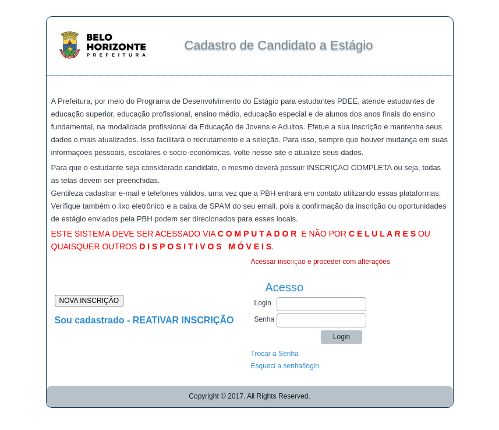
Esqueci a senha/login (285, 366)
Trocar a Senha (275, 354)
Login (262, 303)
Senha (264, 319)
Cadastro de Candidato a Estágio (278, 45)
